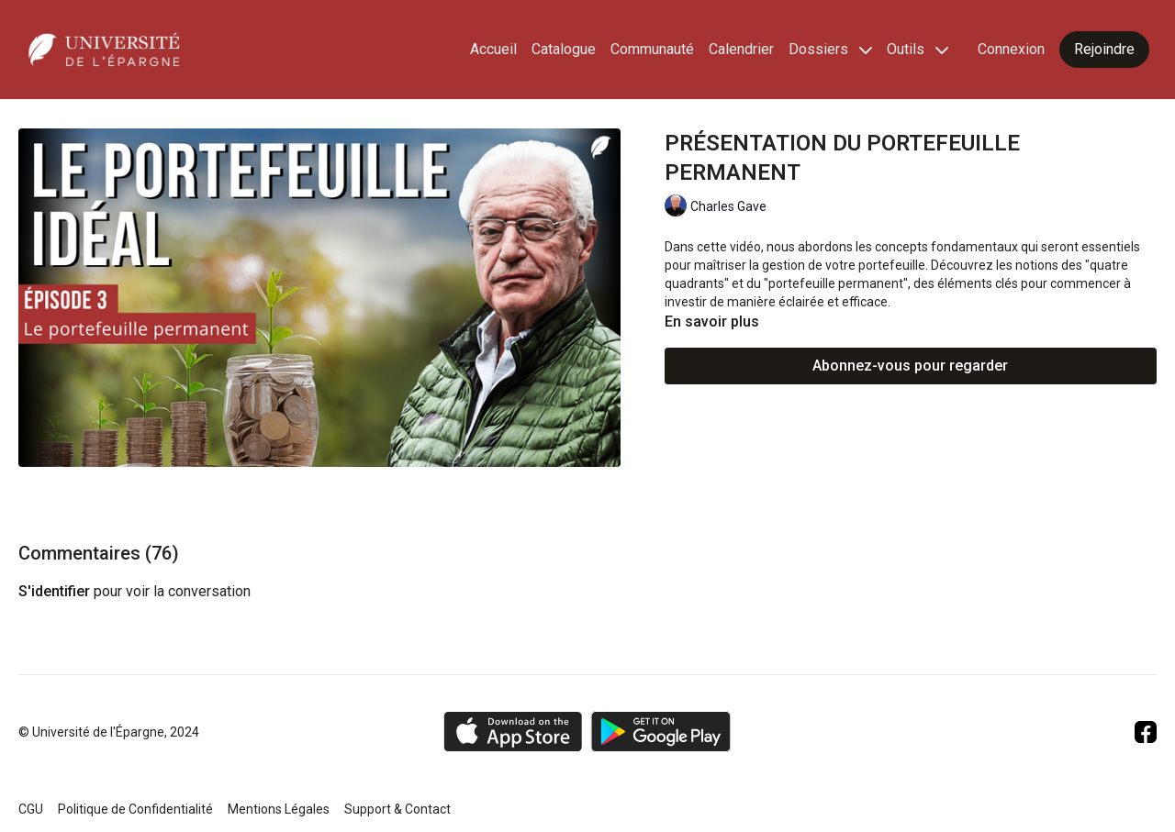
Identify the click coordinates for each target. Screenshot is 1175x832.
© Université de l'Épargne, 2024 (108, 732)
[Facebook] (1146, 732)
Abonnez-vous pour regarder (910, 365)
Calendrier (741, 49)
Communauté (652, 49)
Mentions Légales (279, 809)
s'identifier (54, 591)
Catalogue (564, 49)
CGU (30, 809)
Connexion (1011, 49)
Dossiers (830, 49)
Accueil (493, 49)
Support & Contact (397, 809)
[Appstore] (512, 731)
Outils (917, 49)
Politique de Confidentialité (135, 809)
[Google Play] (661, 731)
